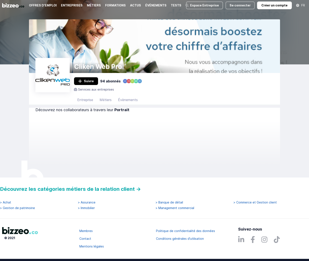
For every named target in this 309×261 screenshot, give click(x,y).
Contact (85, 238)
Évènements (128, 100)
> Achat (5, 202)
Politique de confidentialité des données (185, 231)
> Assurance (86, 202)
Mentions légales (91, 246)
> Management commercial (175, 208)
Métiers (106, 100)
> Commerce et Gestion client (255, 202)
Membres (86, 231)
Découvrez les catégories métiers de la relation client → (70, 189)
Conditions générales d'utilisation (180, 238)
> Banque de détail (169, 202)
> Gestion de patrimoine (17, 208)
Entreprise (85, 100)
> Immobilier (86, 208)
